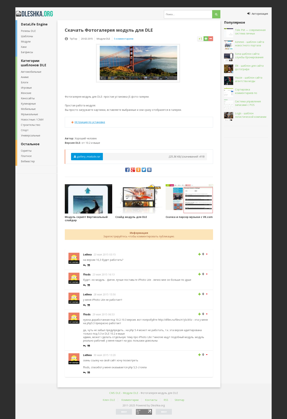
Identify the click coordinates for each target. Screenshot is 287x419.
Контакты (151, 400)
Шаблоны (27, 36)
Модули (26, 41)
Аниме (25, 77)
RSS (166, 400)
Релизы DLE (28, 31)
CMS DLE (114, 393)
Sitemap (179, 400)
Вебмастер (28, 161)
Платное (26, 156)
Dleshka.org (36, 13)
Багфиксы (27, 52)
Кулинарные (28, 103)
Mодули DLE (130, 393)
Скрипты (26, 150)
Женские (26, 93)
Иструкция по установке (89, 122)
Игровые (26, 87)
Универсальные (30, 135)
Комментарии (130, 400)
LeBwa (87, 254)
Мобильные (28, 109)
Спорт (25, 130)
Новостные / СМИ (32, 119)
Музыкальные (29, 114)
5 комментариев (123, 38)
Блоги (24, 82)
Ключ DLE (109, 400)
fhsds (87, 274)
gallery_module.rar (87, 156)
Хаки (24, 47)
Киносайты (28, 98)
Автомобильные (31, 71)
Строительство (30, 125)
